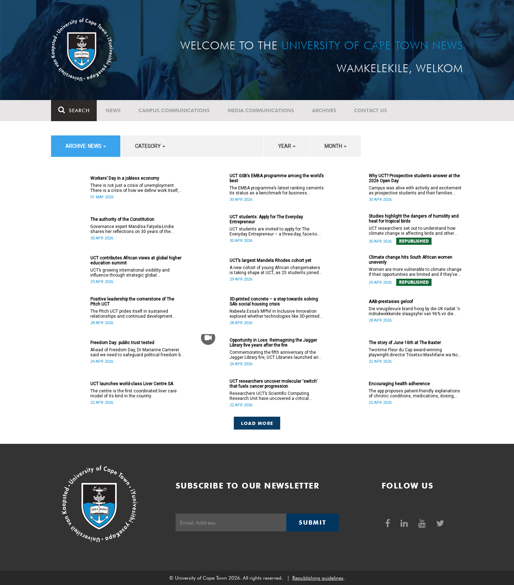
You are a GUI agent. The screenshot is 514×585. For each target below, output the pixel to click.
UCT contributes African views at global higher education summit (135, 261)
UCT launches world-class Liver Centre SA (131, 383)
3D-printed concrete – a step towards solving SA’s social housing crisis (274, 302)
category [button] (150, 146)
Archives (324, 110)
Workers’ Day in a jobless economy (124, 178)
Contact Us (370, 110)
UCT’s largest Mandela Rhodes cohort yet (270, 260)
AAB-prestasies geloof (391, 301)
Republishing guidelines (317, 578)
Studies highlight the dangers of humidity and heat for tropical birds (414, 219)
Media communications (261, 110)
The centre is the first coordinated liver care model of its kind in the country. (133, 393)
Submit (312, 522)
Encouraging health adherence (399, 383)
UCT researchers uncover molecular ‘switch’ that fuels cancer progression (273, 384)
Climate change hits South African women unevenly (410, 260)
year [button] (287, 146)
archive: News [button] (85, 146)
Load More (257, 423)
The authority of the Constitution (122, 219)
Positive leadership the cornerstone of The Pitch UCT (132, 302)
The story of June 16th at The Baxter (405, 342)
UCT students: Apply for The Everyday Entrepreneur (266, 219)
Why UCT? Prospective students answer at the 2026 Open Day (414, 178)
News (113, 110)
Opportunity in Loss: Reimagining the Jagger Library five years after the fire (273, 343)
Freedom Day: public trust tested (122, 342)
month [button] (335, 146)
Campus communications (174, 110)
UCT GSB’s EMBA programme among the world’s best (277, 178)
